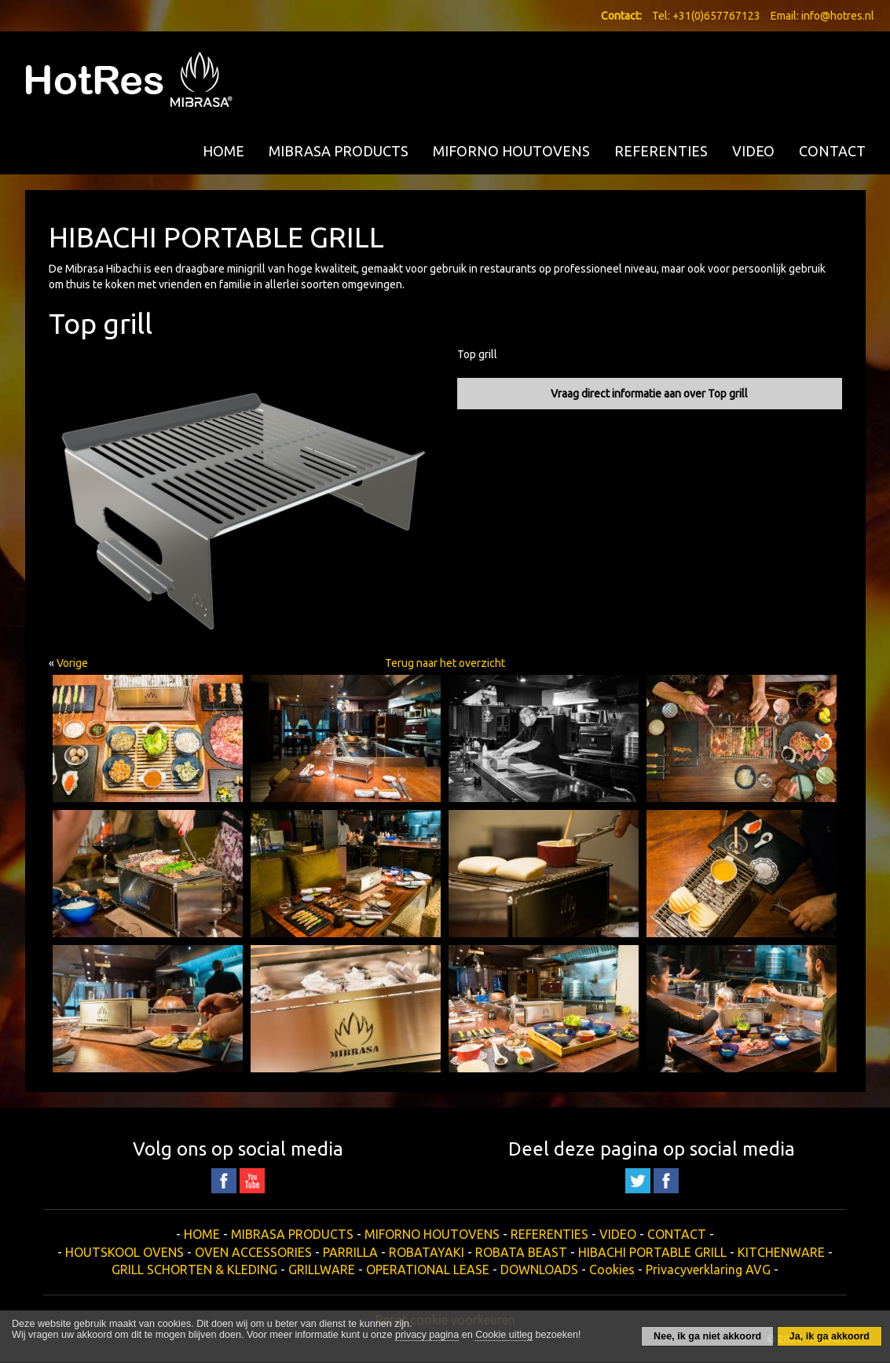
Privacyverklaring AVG (708, 1269)
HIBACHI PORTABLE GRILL (652, 1252)
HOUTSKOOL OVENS (124, 1252)
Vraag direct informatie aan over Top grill (649, 393)
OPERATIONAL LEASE (427, 1269)
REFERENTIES (661, 151)
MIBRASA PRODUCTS (338, 151)
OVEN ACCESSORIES (253, 1252)
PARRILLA (350, 1252)
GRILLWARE (321, 1269)
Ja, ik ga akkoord (829, 1336)
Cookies (612, 1269)
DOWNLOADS (539, 1269)
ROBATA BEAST (521, 1252)
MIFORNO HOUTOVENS (511, 151)
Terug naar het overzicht (445, 663)
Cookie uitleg (504, 1334)
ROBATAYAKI (426, 1252)
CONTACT (832, 151)
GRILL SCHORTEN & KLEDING (194, 1269)
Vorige (72, 663)
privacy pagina (427, 1334)
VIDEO (753, 151)
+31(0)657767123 (716, 15)
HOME (223, 151)
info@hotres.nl (837, 15)
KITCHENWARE (781, 1252)
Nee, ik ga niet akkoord (707, 1336)
